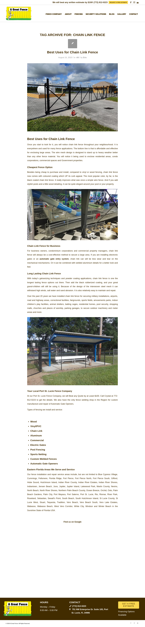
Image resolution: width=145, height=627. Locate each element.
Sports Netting (38, 454)
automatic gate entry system (54, 259)
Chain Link (36, 431)
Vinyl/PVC (35, 426)
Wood (33, 421)
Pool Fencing (37, 449)
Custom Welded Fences (43, 459)
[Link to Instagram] (134, 2)
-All (77, 57)
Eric (85, 57)
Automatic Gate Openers (44, 463)
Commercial (37, 440)
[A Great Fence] (19, 13)
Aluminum (36, 435)
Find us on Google (72, 522)
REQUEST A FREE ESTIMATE (118, 2)
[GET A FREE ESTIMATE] (128, 605)
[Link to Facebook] (130, 2)
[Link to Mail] (137, 2)
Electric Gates (38, 445)
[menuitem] (118, 2)
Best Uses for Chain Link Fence (72, 52)
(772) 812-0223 (101, 2)
